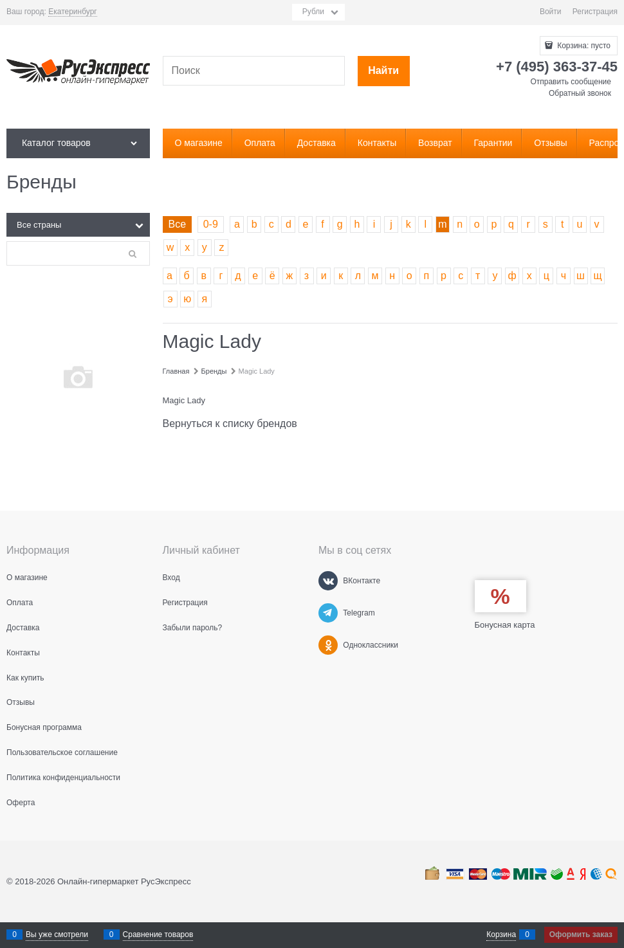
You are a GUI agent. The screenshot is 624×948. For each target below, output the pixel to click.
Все (178, 224)
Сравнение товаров (158, 934)
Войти (551, 11)
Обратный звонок (580, 93)
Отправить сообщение (570, 81)
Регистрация (595, 11)
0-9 (210, 224)
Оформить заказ (580, 934)
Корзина (501, 934)
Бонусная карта (505, 625)
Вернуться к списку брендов (230, 423)
